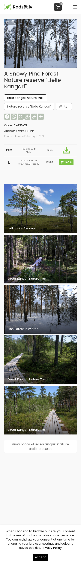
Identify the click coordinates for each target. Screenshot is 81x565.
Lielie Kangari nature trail (25, 98)
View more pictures (40, 446)
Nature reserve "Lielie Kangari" (29, 106)
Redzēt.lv (22, 7)
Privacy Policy (51, 548)
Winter (64, 106)
